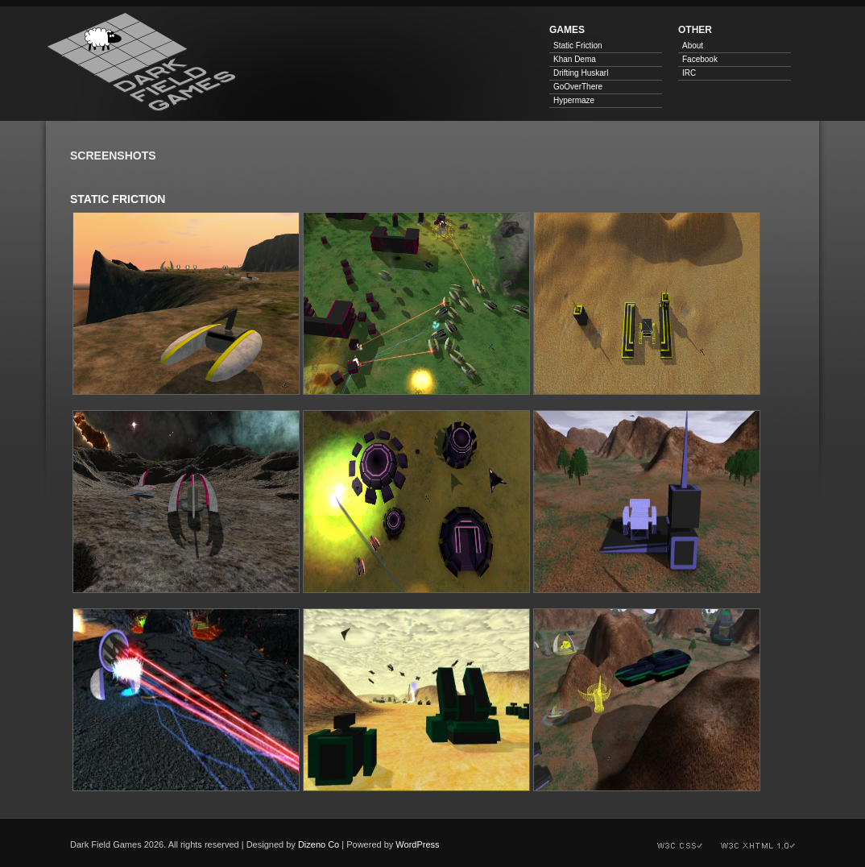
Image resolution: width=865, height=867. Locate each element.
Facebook (700, 59)
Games (567, 29)
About (692, 45)
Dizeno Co (318, 844)
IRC (689, 72)
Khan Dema (574, 59)
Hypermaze (573, 100)
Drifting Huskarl (580, 72)
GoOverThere (577, 86)
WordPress (417, 844)
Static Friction (577, 45)
